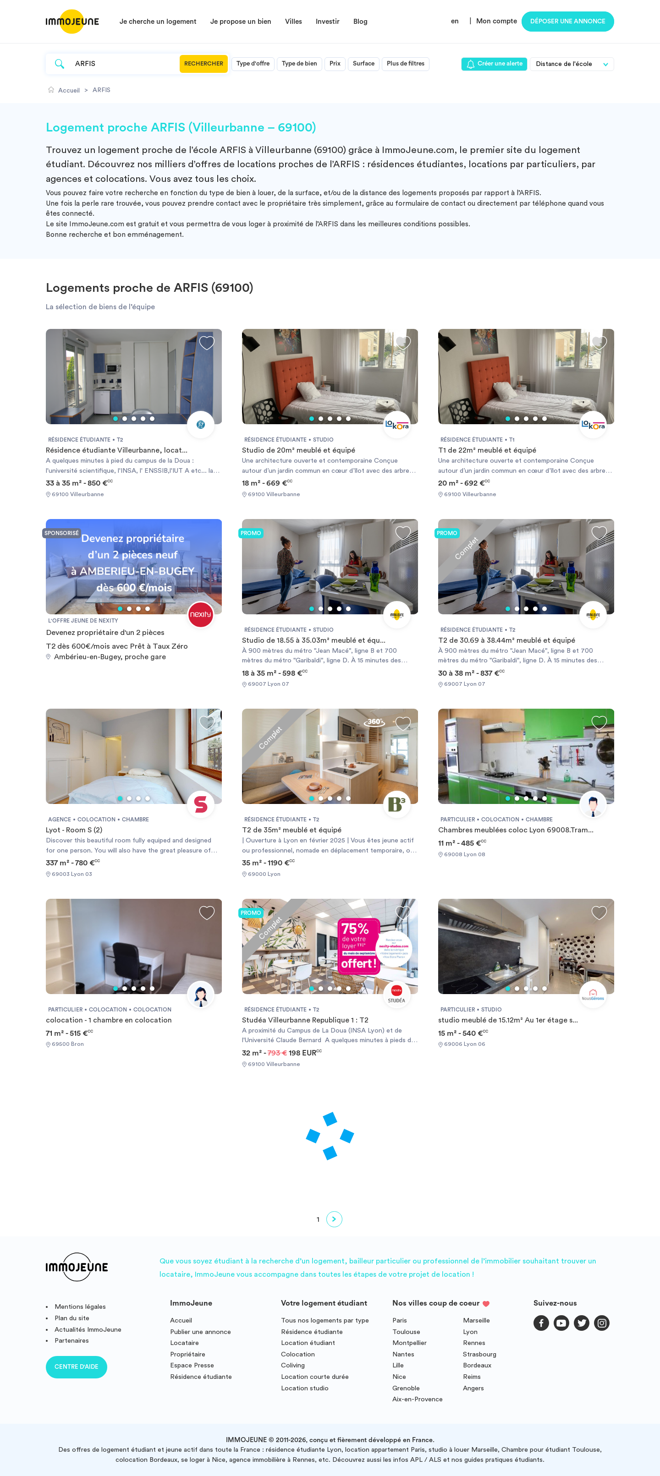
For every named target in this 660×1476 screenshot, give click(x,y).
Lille (398, 1365)
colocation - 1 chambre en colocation (109, 1020)
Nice (399, 1376)
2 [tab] (124, 418)
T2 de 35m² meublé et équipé (291, 830)
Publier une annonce (200, 1331)
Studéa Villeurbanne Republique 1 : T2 (305, 1020)
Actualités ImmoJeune (88, 1329)
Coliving (293, 1365)
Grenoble (406, 1388)
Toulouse (406, 1331)
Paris (399, 1320)
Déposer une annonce (567, 21)
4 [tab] (143, 418)
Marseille (476, 1320)
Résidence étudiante (201, 1376)
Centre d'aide (77, 1367)
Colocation (298, 1354)
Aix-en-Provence (417, 1399)
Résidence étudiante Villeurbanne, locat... (116, 450)
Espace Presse (192, 1365)
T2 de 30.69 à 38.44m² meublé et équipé (506, 640)
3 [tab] (134, 418)
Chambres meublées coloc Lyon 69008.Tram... (516, 830)
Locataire (184, 1342)
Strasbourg (479, 1354)
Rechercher (203, 63)
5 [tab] (152, 418)
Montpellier (409, 1342)
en (455, 21)
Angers (473, 1388)
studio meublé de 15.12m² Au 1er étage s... (508, 1020)
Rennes (474, 1342)
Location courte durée (315, 1376)
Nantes (403, 1354)
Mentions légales (80, 1306)
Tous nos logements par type (325, 1320)
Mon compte (496, 21)
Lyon (470, 1331)
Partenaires (72, 1340)
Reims (472, 1376)
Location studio (305, 1388)
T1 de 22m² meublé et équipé (487, 450)
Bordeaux (477, 1365)
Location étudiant (308, 1342)
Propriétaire (187, 1354)
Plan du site (72, 1318)
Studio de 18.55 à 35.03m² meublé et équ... (313, 640)
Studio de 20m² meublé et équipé (298, 450)
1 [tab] (115, 418)
